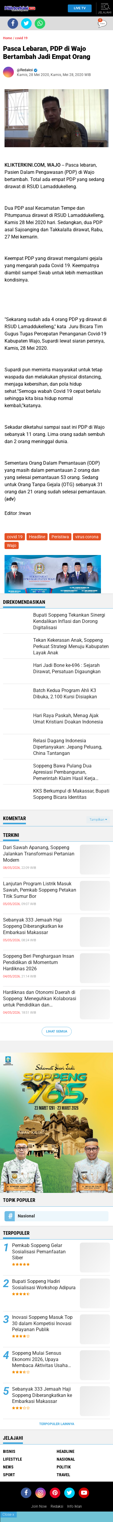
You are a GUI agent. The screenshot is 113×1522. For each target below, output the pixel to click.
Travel (63, 1474)
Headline (37, 536)
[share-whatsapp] (40, 23)
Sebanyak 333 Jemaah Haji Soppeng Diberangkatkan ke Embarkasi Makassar (33, 926)
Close (8, 1514)
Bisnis (9, 1451)
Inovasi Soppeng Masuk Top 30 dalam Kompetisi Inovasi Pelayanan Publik (42, 1323)
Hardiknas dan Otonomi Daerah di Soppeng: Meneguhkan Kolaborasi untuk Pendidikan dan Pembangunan (39, 998)
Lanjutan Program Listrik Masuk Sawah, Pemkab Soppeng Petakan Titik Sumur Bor (39, 890)
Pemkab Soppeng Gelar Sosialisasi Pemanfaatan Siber (39, 1252)
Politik (64, 1467)
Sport (9, 1474)
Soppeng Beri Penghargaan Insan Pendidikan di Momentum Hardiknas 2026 (38, 962)
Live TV (78, 8)
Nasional (26, 1216)
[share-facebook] (13, 23)
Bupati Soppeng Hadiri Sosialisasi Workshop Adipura (44, 1284)
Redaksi (57, 1506)
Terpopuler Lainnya (56, 1424)
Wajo (11, 545)
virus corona (87, 536)
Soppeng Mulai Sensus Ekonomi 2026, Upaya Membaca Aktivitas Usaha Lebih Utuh (40, 1359)
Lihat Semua (56, 1031)
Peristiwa (60, 536)
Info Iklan (74, 1506)
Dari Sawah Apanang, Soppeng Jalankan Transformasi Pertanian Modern (38, 854)
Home (7, 38)
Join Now (39, 1506)
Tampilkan (98, 820)
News (8, 1467)
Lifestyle (12, 1459)
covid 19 (21, 38)
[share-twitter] (26, 23)
